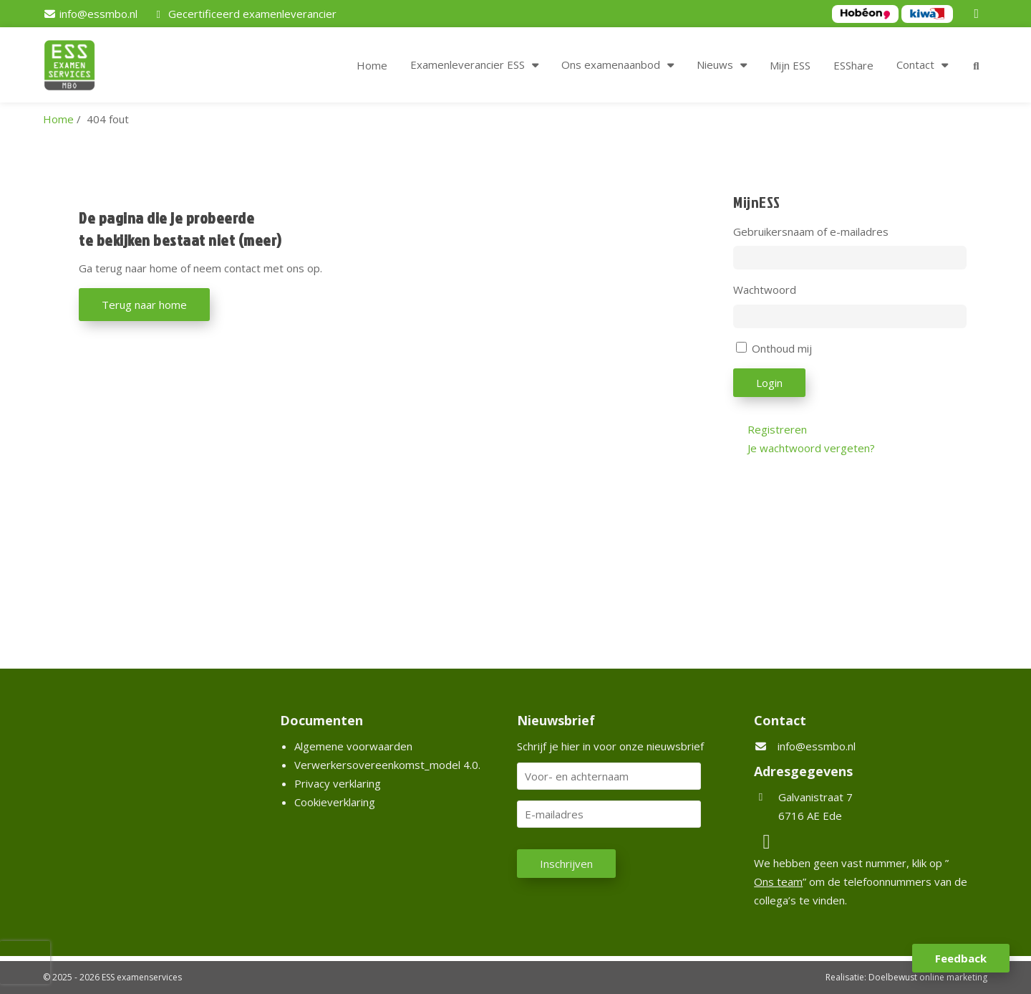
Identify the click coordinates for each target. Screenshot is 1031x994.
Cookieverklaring (334, 802)
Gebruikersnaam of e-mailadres (811, 231)
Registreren (777, 429)
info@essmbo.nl (817, 746)
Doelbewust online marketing (927, 977)
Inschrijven (566, 863)
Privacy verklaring (337, 783)
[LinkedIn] (979, 13)
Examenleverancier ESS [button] (467, 64)
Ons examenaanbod (610, 64)
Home (372, 65)
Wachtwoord (764, 289)
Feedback (961, 958)
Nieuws (715, 64)
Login (769, 383)
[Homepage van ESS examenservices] (76, 67)
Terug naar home (144, 304)
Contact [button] (915, 64)
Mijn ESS (790, 65)
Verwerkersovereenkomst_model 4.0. (387, 765)
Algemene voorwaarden (353, 746)
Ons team (778, 881)
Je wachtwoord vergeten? (811, 448)
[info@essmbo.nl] (90, 13)
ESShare (853, 65)
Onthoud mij (782, 348)
